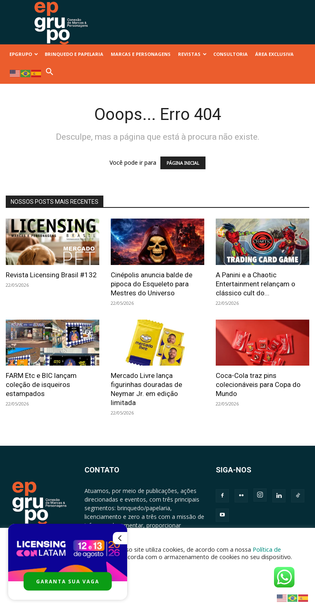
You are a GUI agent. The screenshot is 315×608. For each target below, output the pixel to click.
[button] (49, 74)
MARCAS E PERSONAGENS (141, 54)
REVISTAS (192, 54)
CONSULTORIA (230, 54)
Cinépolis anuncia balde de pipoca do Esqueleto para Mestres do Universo (151, 284)
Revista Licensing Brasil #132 (51, 275)
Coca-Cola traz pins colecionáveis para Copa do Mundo (258, 384)
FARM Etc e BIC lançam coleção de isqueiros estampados (41, 384)
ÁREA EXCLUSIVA (274, 54)
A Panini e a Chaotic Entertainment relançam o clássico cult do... (255, 284)
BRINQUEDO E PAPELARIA (74, 54)
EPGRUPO (23, 54)
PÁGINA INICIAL (183, 163)
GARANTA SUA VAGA (67, 581)
